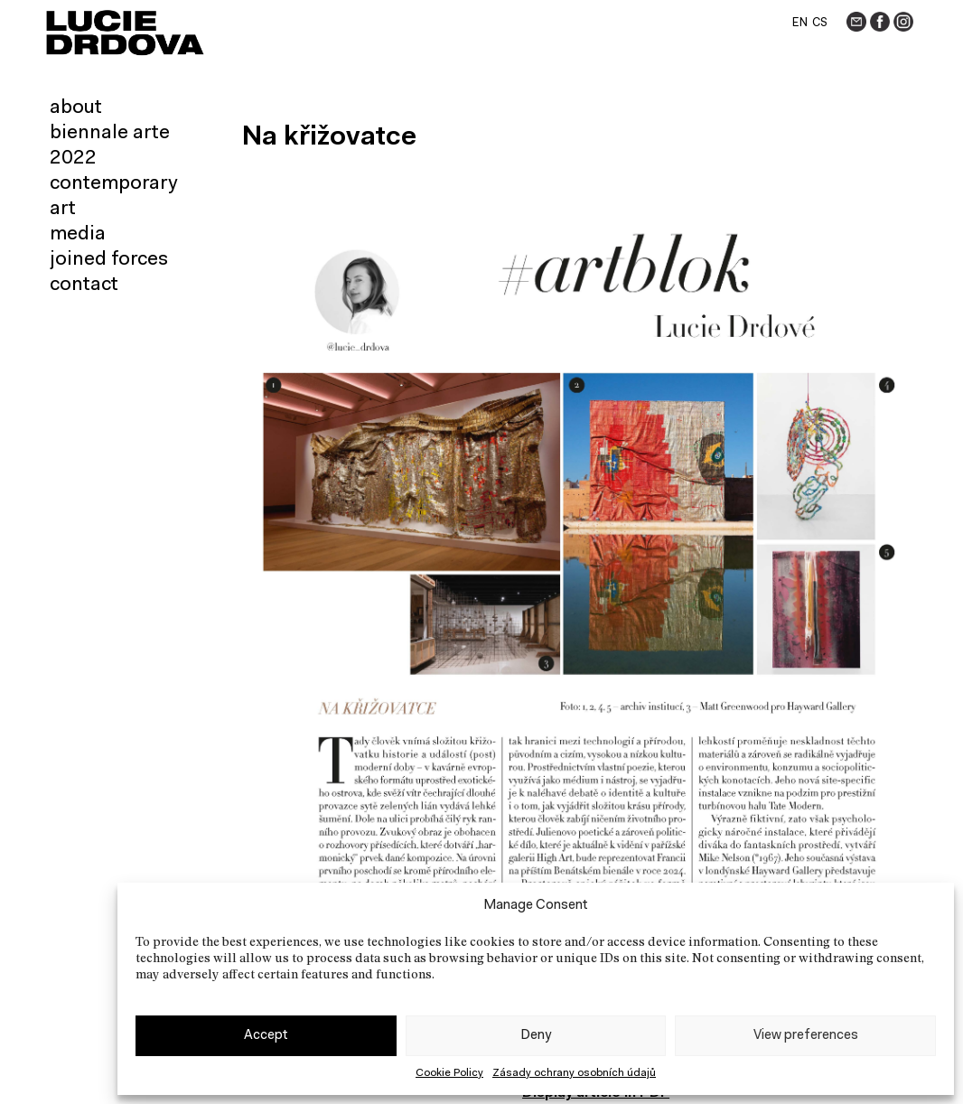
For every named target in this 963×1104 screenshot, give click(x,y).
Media (78, 235)
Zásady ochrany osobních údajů (574, 1073)
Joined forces (109, 260)
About (76, 108)
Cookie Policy (449, 1073)
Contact (84, 285)
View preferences (805, 1036)
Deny (535, 1036)
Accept (266, 1036)
